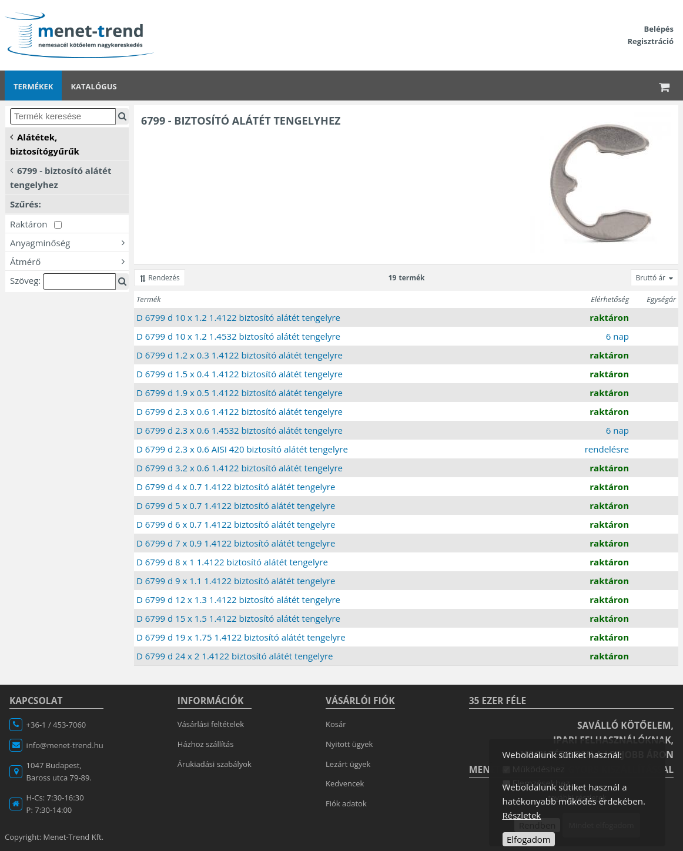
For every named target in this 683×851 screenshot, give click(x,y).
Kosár (336, 724)
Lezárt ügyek (348, 764)
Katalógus (93, 86)
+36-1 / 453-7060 (56, 724)
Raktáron (36, 224)
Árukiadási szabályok (215, 764)
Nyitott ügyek (349, 744)
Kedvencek (345, 783)
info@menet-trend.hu (64, 745)
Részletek (522, 815)
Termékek (33, 86)
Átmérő (69, 260)
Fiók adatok (346, 803)
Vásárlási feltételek (211, 724)
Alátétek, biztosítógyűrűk (44, 143)
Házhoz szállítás (206, 744)
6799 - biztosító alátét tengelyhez (60, 176)
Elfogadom (529, 839)
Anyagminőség (69, 242)
